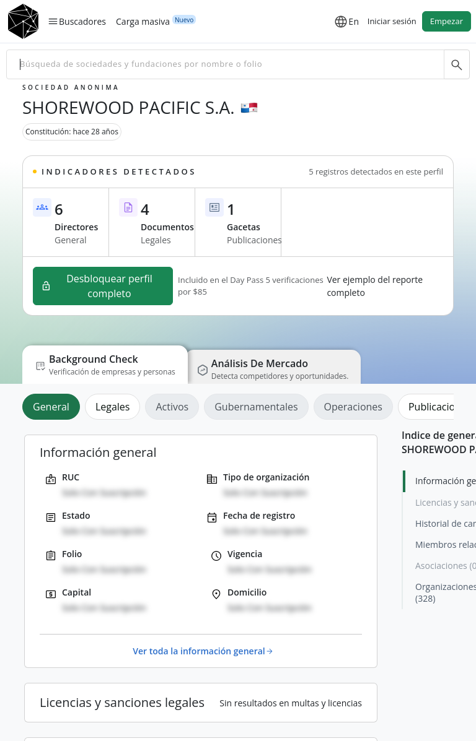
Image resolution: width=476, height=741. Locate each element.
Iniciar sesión (392, 21)
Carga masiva (143, 21)
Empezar (446, 21)
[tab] (53, 407)
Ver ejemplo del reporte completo (375, 286)
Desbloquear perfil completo (96, 286)
